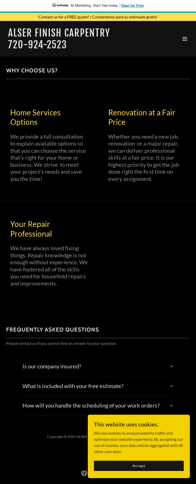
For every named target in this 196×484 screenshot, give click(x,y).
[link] (59, 46)
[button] (185, 39)
